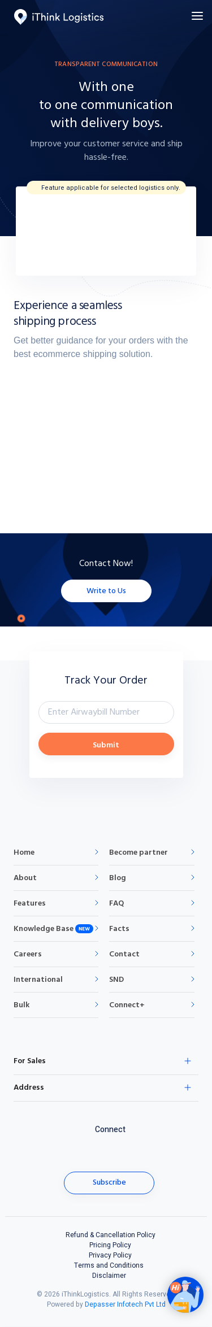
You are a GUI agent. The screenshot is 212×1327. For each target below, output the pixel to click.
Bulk (21, 1005)
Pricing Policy (110, 1245)
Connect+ (127, 1005)
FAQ (116, 903)
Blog (117, 878)
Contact (124, 954)
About (25, 878)
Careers (28, 954)
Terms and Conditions (109, 1265)
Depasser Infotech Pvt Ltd (125, 1304)
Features (30, 903)
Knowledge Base (43, 929)
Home (24, 852)
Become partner (138, 852)
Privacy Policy (110, 1255)
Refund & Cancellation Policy (110, 1235)
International (38, 979)
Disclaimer (109, 1276)
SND (116, 979)
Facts (119, 929)
